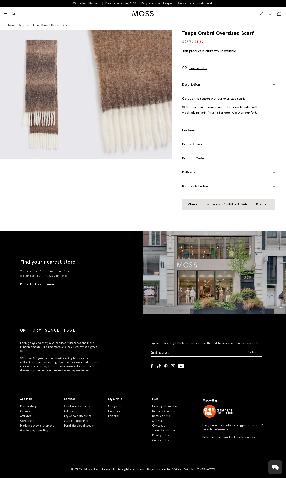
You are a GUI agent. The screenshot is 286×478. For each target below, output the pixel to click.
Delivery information (165, 406)
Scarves (24, 25)
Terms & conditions (164, 430)
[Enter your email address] (199, 352)
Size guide (114, 406)
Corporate (27, 421)
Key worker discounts (77, 416)
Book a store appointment (195, 3)
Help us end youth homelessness (228, 437)
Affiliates (25, 416)
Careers (25, 411)
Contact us (159, 426)
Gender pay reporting (34, 430)
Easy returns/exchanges (156, 3)
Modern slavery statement (37, 426)
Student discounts (76, 421)
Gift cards (71, 411)
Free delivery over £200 (120, 3)
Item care (114, 411)
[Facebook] (152, 365)
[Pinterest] (166, 365)
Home (11, 25)
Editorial (113, 416)
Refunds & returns (163, 411)
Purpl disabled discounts (80, 426)
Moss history (28, 406)
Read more (263, 204)
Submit (254, 352)
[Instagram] (173, 365)
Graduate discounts (77, 406)
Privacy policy (160, 435)
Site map (158, 421)
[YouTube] (181, 365)
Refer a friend (161, 416)
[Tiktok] (159, 365)
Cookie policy (160, 440)
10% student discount (85, 3)
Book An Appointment (38, 284)
